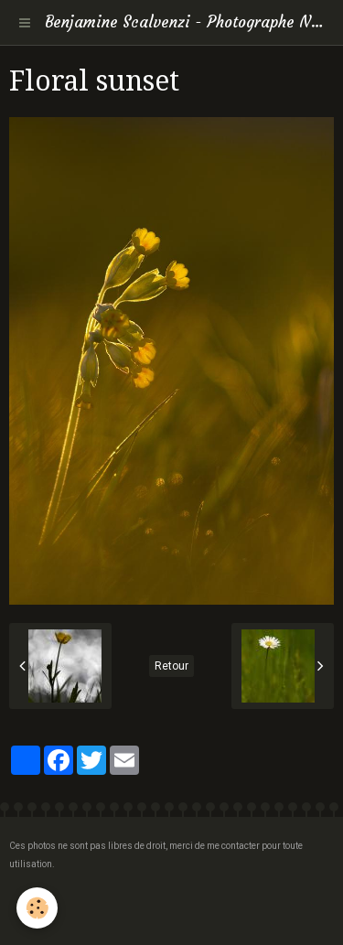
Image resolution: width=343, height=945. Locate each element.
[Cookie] (37, 908)
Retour (171, 666)
